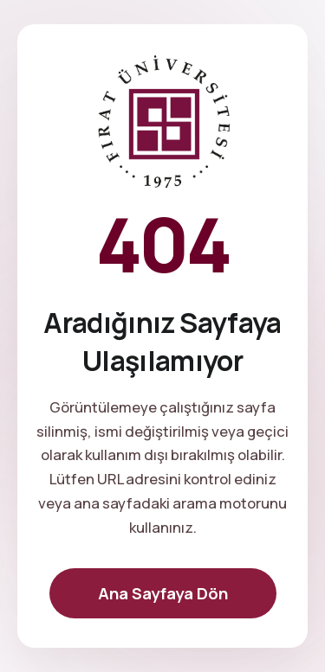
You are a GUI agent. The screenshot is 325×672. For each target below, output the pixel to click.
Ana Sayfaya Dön (163, 593)
